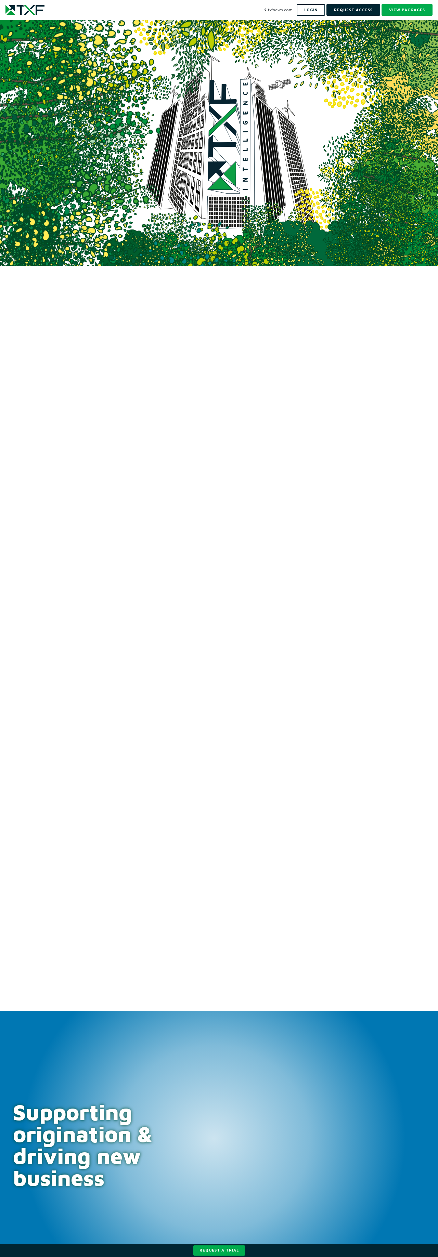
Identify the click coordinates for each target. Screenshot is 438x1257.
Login (311, 10)
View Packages (407, 10)
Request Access (353, 10)
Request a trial (219, 1250)
